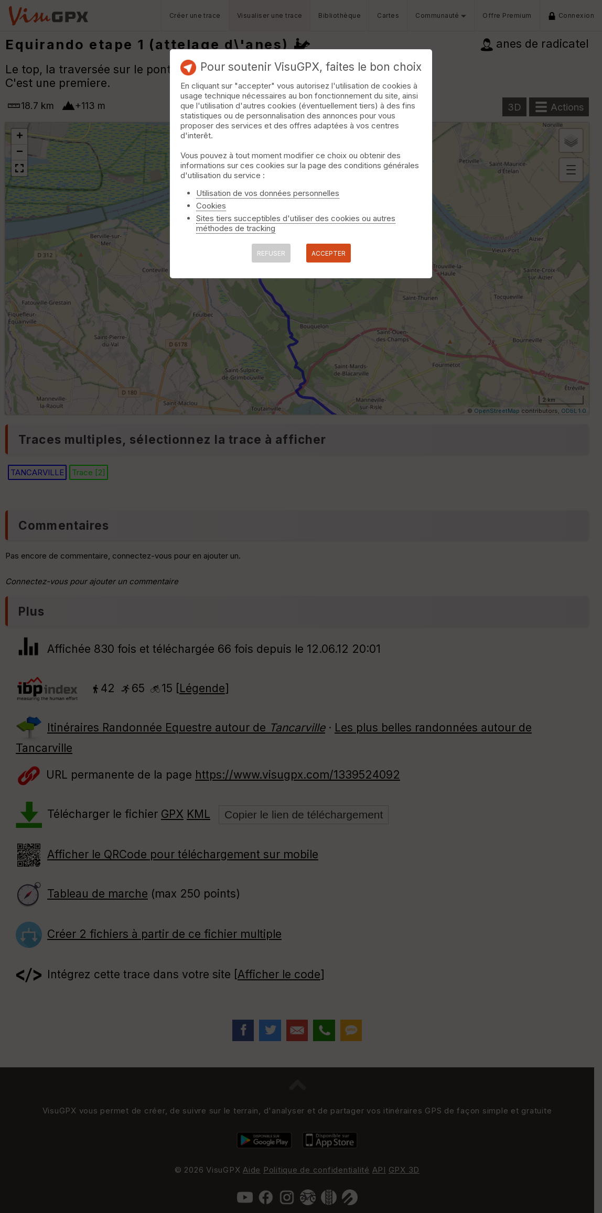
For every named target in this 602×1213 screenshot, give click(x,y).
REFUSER (271, 253)
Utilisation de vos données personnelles (267, 193)
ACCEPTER (328, 253)
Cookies (211, 206)
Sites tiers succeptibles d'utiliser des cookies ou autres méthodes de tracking (295, 223)
